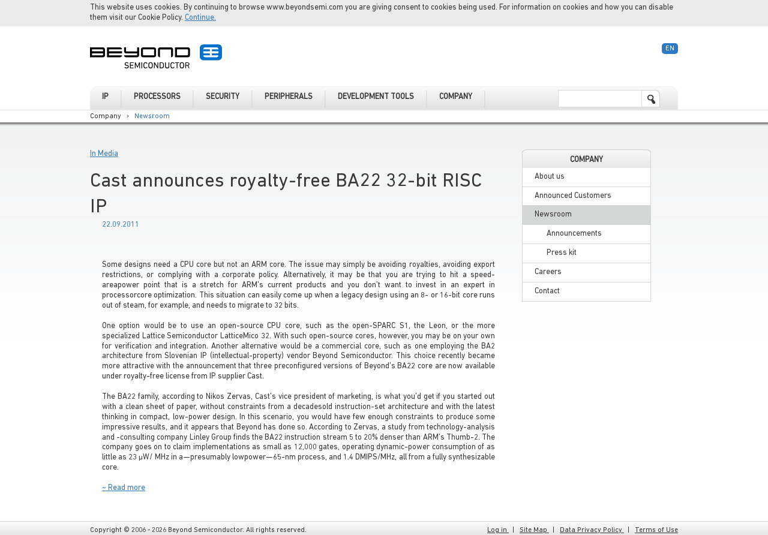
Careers (548, 272)
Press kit (562, 253)
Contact (547, 291)
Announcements (574, 234)
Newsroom (152, 116)
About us (550, 177)
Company (105, 116)
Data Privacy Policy (592, 530)
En (669, 48)
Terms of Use (656, 530)
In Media (104, 154)
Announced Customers (573, 196)
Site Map (534, 530)
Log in (498, 530)
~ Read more (123, 488)
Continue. (200, 18)
